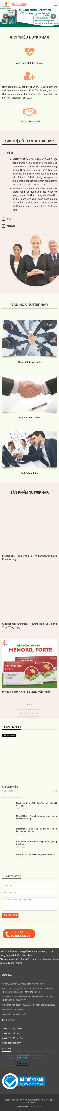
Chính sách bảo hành (11, 1043)
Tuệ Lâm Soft (37, 1107)
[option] (29, 603)
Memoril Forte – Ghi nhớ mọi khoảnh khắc (26, 691)
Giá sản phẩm (9, 735)
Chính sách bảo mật (11, 1033)
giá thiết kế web (23, 1107)
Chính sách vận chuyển (12, 1028)
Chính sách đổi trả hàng (12, 1038)
